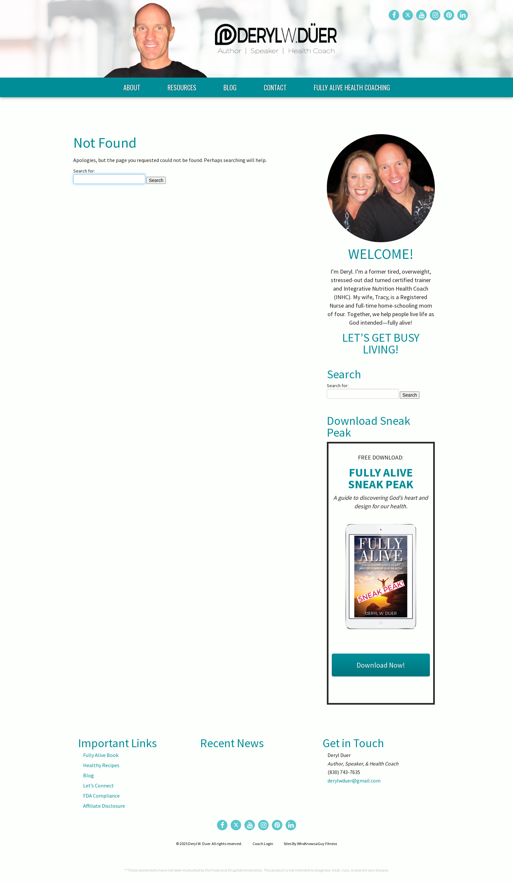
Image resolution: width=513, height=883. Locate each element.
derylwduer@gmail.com (353, 780)
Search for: (84, 171)
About (131, 108)
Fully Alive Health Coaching (352, 108)
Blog (230, 108)
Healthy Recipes (101, 765)
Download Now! (381, 665)
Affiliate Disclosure (104, 805)
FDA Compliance (101, 795)
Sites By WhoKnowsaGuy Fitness (310, 843)
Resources (182, 108)
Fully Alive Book (100, 755)
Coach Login (263, 843)
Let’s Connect (98, 785)
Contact (275, 108)
